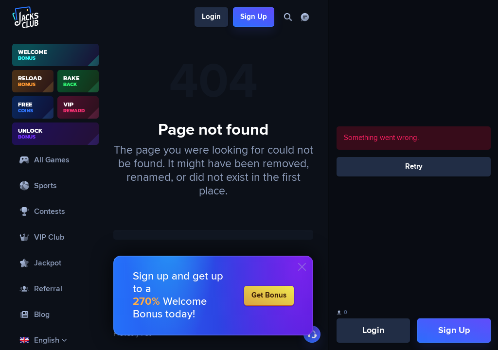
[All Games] (55, 160)
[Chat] (304, 17)
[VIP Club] (55, 237)
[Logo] (25, 17)
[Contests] (55, 211)
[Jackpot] (55, 263)
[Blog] (55, 314)
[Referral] (55, 288)
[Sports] (55, 185)
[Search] (287, 17)
